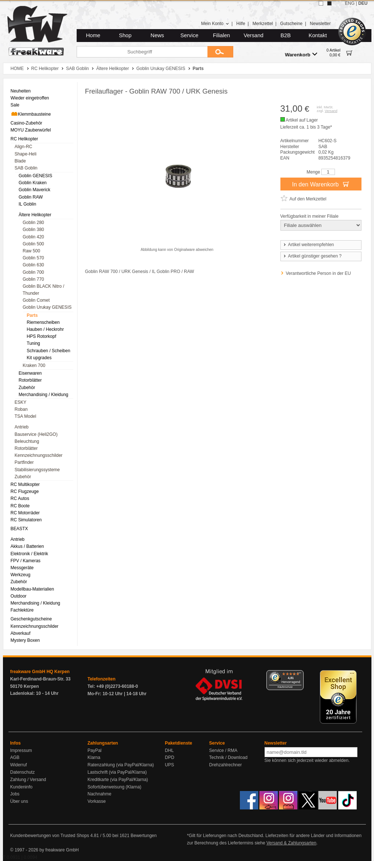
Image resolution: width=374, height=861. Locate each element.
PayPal (95, 750)
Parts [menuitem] (32, 315)
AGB (15, 757)
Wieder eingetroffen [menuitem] (30, 98)
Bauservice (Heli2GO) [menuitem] (36, 434)
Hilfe (240, 23)
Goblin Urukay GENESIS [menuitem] (47, 307)
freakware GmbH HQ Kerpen (40, 671)
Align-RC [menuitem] (23, 146)
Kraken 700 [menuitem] (34, 365)
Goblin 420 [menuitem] (33, 236)
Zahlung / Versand (28, 779)
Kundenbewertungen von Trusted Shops (49, 835)
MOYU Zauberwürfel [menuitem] (31, 130)
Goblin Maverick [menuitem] (34, 189)
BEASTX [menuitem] (19, 528)
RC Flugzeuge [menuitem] (25, 491)
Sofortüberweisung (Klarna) (114, 787)
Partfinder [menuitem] (24, 462)
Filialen (221, 35)
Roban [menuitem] (21, 409)
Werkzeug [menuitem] (21, 574)
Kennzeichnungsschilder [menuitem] (39, 455)
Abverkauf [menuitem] (21, 633)
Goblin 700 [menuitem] (33, 272)
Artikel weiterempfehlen (308, 244)
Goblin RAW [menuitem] (31, 197)
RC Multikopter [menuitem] (25, 484)
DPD (169, 757)
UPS (169, 764)
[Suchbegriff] (142, 51)
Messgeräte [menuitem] (22, 567)
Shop (125, 35)
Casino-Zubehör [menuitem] (26, 123)
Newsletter (320, 23)
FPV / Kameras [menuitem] (26, 560)
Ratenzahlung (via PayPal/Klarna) (121, 764)
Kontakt (317, 35)
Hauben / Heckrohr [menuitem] (45, 329)
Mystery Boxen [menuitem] (25, 640)
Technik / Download (228, 757)
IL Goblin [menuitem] (27, 204)
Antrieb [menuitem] (22, 427)
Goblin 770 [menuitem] (33, 279)
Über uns (19, 801)
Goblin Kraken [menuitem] (33, 182)
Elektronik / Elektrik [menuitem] (29, 553)
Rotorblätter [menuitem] (30, 380)
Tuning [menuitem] (33, 343)
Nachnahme (100, 794)
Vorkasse (97, 801)
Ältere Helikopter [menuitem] (35, 214)
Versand (253, 35)
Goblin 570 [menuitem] (33, 257)
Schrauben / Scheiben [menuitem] (48, 350)
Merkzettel (262, 23)
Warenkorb (301, 54)
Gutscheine (291, 23)
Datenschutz (22, 772)
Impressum (21, 750)
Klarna (94, 757)
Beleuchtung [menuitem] (27, 441)
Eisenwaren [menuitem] (30, 373)
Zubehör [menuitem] (27, 387)
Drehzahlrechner (225, 764)
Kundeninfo (21, 787)
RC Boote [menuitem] (20, 505)
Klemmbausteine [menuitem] (31, 114)
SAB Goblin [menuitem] (26, 168)
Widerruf (18, 764)
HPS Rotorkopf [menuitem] (41, 336)
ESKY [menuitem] (21, 402)
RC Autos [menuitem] (20, 498)
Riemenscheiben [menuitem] (43, 322)
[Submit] (220, 51)
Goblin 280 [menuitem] (33, 222)
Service (190, 35)
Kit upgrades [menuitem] (39, 357)
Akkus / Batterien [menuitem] (27, 546)
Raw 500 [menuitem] (31, 250)
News (157, 35)
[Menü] (299, 674)
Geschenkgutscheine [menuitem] (31, 619)
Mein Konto (215, 23)
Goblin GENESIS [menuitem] (35, 175)
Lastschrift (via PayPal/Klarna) (117, 772)
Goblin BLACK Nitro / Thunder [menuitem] (43, 290)
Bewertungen (143, 835)
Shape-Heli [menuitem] (25, 154)
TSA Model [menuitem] (25, 416)
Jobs (15, 794)
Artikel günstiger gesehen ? (312, 256)
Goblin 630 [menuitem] (33, 264)
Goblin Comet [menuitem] (36, 300)
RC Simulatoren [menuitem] (26, 519)
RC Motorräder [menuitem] (25, 512)
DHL (169, 750)
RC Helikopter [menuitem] (24, 138)
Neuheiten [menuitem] (21, 91)
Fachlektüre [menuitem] (22, 610)
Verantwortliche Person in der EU (318, 273)
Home (93, 35)
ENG (349, 3)
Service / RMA (223, 750)
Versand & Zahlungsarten (291, 843)
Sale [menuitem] (15, 105)
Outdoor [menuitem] (19, 596)
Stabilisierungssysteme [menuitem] (37, 469)
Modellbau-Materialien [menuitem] (32, 589)
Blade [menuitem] (20, 161)
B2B (285, 35)
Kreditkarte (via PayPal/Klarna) (118, 779)
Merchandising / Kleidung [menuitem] (44, 394)
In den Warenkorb (320, 184)
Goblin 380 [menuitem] (33, 229)
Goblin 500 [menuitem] (33, 243)
